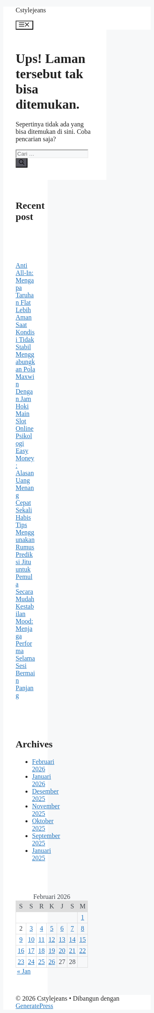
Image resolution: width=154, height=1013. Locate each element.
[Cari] (22, 162)
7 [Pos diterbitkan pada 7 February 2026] (72, 928)
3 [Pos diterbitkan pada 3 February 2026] (31, 928)
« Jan (23, 971)
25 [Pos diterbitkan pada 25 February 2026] (41, 961)
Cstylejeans (31, 10)
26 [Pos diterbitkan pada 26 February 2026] (51, 961)
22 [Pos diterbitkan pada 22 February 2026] (82, 950)
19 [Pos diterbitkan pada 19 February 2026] (51, 950)
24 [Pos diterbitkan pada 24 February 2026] (31, 961)
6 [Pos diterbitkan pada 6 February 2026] (62, 928)
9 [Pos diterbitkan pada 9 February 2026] (21, 939)
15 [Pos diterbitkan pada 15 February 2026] (82, 939)
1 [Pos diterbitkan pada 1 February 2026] (82, 917)
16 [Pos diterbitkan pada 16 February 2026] (21, 950)
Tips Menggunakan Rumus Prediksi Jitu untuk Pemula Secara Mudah (25, 561)
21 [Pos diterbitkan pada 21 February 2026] (72, 950)
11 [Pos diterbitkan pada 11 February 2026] (41, 939)
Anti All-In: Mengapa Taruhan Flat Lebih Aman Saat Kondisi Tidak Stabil (25, 306)
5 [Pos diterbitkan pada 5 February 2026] (51, 928)
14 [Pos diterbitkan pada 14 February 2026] (72, 939)
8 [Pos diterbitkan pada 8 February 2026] (82, 928)
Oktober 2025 (42, 824)
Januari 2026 (41, 780)
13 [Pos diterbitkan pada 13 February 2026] (62, 939)
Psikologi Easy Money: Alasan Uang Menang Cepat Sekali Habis (25, 476)
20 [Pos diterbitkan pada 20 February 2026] (62, 950)
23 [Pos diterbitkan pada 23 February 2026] (21, 961)
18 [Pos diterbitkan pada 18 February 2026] (41, 950)
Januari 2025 (41, 854)
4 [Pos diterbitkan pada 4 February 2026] (41, 928)
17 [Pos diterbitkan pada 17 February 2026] (31, 950)
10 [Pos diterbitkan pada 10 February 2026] (31, 939)
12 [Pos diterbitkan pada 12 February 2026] (51, 939)
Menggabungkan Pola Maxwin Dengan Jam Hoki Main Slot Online (25, 391)
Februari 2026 (43, 765)
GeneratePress (34, 1005)
